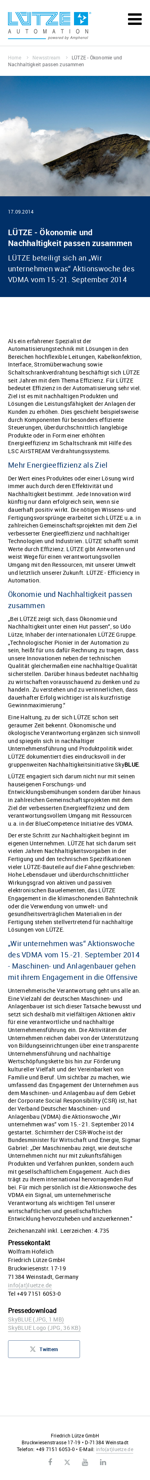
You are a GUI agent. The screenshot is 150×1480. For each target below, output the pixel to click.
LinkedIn (103, 1462)
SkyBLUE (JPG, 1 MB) (36, 1319)
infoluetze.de (30, 1285)
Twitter (67, 1462)
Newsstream (50, 57)
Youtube (85, 1462)
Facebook (50, 1462)
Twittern (44, 1351)
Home (18, 57)
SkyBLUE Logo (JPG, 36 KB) (44, 1327)
